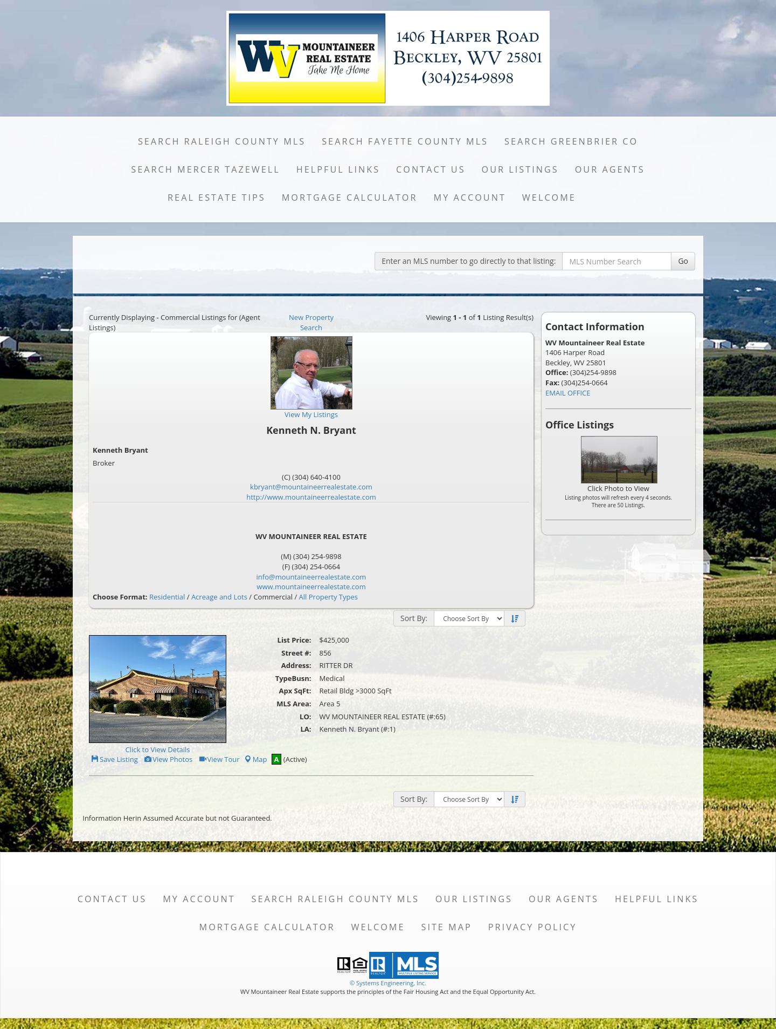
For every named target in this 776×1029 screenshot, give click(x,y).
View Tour (219, 759)
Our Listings (520, 169)
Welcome (549, 197)
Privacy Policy (532, 927)
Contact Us (431, 169)
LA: (305, 729)
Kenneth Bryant (120, 450)
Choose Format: (120, 597)
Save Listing (114, 759)
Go (683, 261)
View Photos (167, 759)
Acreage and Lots (219, 597)
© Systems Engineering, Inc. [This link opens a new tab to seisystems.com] (388, 983)
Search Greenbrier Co (571, 141)
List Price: (294, 640)
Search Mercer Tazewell (205, 169)
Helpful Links (338, 169)
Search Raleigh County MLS (222, 141)
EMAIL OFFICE (568, 393)
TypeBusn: (293, 678)
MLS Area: (293, 703)
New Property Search (311, 322)
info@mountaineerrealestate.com (311, 577)
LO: (305, 716)
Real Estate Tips (217, 197)
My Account (470, 197)
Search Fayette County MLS (405, 141)
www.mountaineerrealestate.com (311, 586)
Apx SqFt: (295, 691)
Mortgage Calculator (350, 197)
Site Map (446, 927)
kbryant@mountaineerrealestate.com (311, 487)
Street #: (296, 653)
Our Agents (610, 169)
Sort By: (413, 618)
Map (255, 759)
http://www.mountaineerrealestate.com (311, 497)
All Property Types (328, 597)
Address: (296, 665)
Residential (167, 597)
